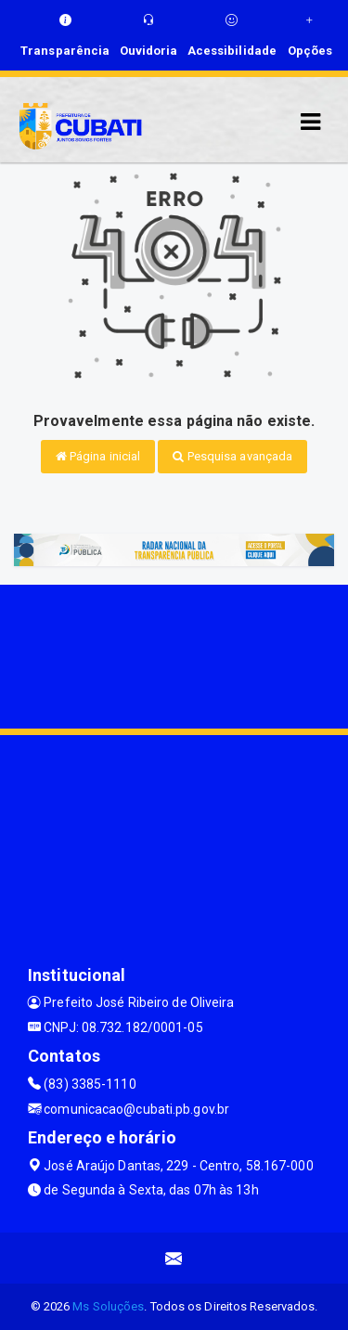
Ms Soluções (108, 1306)
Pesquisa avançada (232, 456)
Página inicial (98, 456)
